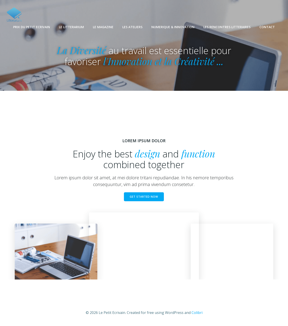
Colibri (197, 312)
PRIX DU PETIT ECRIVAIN (31, 27)
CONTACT (267, 27)
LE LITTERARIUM (71, 27)
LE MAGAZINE (103, 27)
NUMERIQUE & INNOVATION (172, 27)
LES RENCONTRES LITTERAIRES (226, 27)
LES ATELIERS (132, 27)
